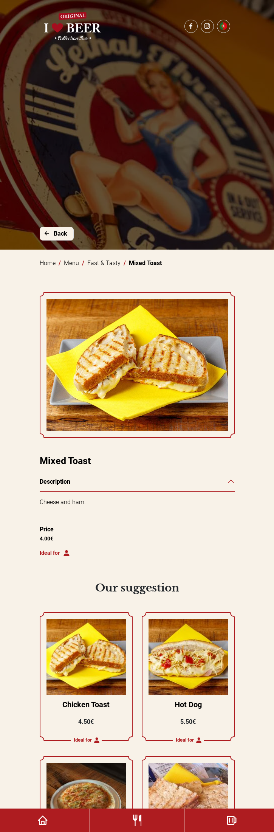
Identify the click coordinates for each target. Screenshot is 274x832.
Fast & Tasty (104, 263)
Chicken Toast (86, 704)
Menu (71, 263)
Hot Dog (188, 704)
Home (48, 263)
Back (55, 233)
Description (55, 481)
